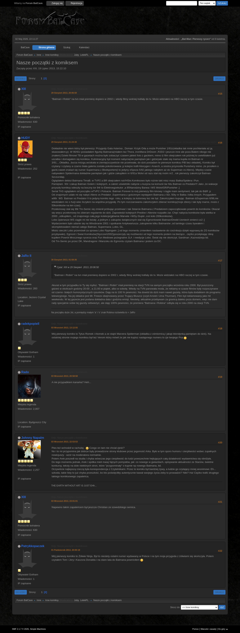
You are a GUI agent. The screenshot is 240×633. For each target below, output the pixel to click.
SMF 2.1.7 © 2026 (20, 629)
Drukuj (219, 78)
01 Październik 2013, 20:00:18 (65, 550)
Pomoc (195, 629)
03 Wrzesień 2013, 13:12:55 (64, 327)
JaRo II (26, 255)
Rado (25, 372)
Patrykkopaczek (32, 546)
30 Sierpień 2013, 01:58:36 (64, 260)
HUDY (25, 137)
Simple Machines (38, 629)
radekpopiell (30, 323)
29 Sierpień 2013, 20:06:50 (64, 93)
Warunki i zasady (208, 629)
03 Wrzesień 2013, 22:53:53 (64, 441)
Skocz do (175, 607)
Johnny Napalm (32, 437)
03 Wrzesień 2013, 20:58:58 (64, 376)
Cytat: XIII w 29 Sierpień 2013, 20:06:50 (78, 267)
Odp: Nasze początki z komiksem (69, 89)
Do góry (21, 592)
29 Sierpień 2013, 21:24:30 (64, 142)
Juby (76, 55)
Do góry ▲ (223, 629)
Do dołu (20, 78)
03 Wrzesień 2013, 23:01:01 (64, 501)
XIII (23, 89)
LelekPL (84, 55)
